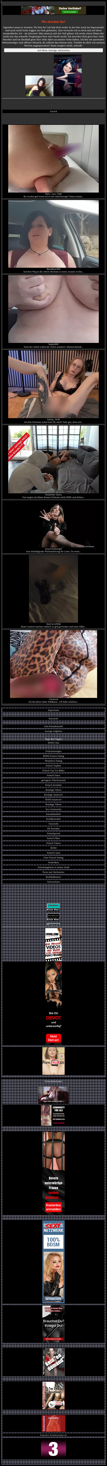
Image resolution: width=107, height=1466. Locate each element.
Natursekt (54, 823)
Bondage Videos (53, 790)
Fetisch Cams (53, 852)
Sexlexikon (53, 862)
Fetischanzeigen (53, 751)
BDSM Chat (53, 742)
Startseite (53, 718)
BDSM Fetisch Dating (53, 756)
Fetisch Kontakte (53, 785)
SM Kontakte (53, 828)
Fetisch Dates (53, 775)
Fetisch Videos (53, 843)
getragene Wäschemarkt (53, 780)
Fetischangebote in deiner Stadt (53, 867)
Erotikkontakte (53, 819)
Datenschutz (53, 881)
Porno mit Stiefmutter (53, 872)
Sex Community (53, 809)
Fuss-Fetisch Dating (53, 857)
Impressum (53, 710)
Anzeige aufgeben (53, 731)
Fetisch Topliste (53, 765)
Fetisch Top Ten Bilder (53, 770)
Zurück (53, 111)
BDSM (53, 848)
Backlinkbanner (53, 877)
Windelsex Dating (53, 761)
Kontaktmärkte (53, 814)
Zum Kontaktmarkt (53, 726)
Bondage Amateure (53, 794)
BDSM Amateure (53, 799)
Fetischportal (53, 833)
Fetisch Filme (53, 838)
